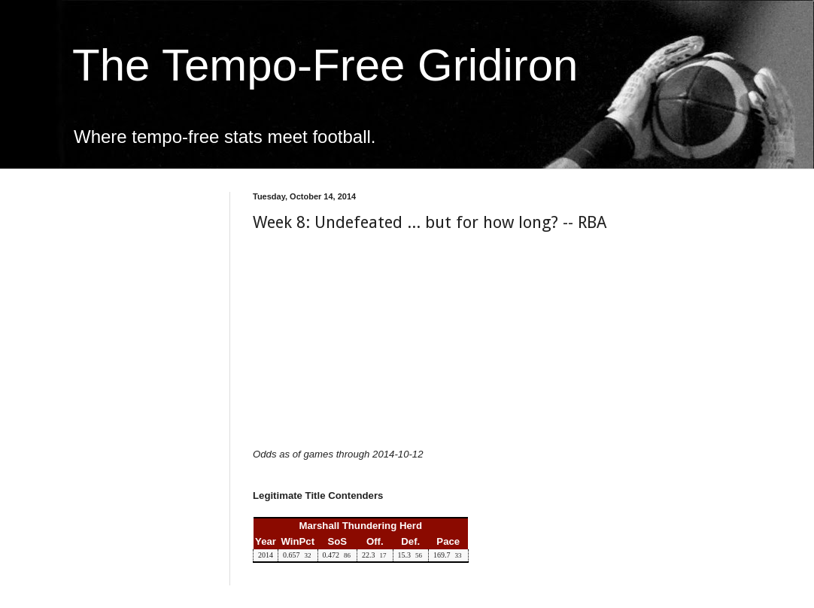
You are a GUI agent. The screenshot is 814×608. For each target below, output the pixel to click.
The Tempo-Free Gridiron (325, 65)
